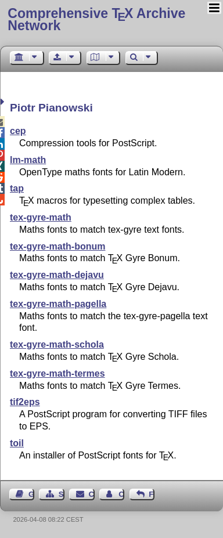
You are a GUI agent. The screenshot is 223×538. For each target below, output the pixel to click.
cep (18, 131)
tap (17, 188)
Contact (92, 494)
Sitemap (61, 494)
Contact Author (121, 494)
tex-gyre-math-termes (57, 373)
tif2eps (25, 402)
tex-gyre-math (40, 217)
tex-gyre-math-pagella (58, 304)
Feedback (151, 494)
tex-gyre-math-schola (57, 344)
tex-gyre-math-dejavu (57, 275)
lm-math (28, 160)
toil (17, 443)
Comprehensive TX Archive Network (96, 19)
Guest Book (31, 494)
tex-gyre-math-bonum (57, 246)
